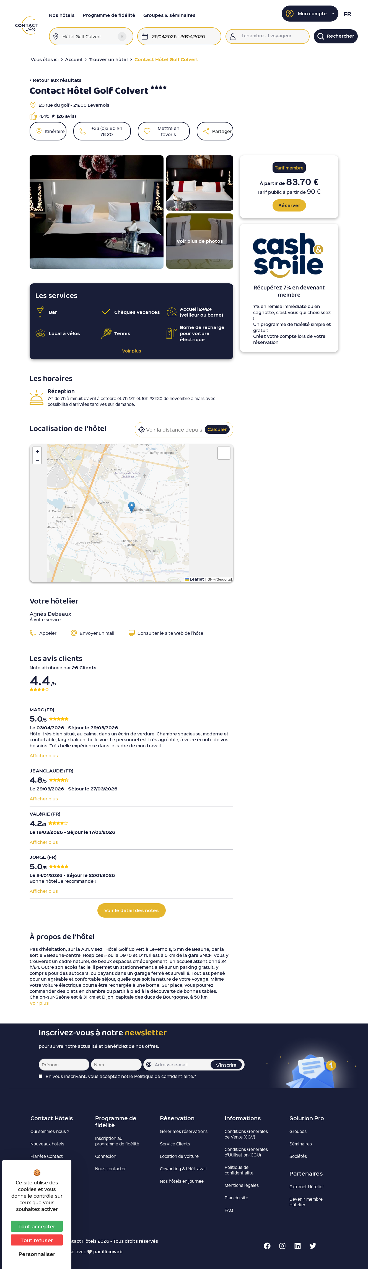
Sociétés (298, 1156)
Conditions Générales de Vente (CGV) (246, 1134)
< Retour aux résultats (56, 80)
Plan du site (236, 1197)
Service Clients (175, 1144)
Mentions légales (242, 1185)
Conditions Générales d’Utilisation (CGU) (246, 1152)
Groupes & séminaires (169, 15)
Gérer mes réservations (184, 1131)
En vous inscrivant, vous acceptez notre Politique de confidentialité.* (121, 1076)
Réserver (289, 205)
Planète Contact (46, 1156)
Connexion (105, 1156)
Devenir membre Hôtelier (306, 1201)
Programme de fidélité (109, 15)
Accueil (73, 59)
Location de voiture (179, 1156)
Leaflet (194, 579)
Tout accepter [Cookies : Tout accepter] (36, 1226)
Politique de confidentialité (239, 1170)
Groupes (298, 1131)
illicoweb (112, 1251)
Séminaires (300, 1144)
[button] (310, 14)
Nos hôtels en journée (182, 1181)
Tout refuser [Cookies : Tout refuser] (36, 1240)
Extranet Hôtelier (306, 1186)
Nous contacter (110, 1168)
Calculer (217, 429)
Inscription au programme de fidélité (117, 1141)
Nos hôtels (62, 15)
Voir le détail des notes (131, 910)
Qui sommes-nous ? (49, 1131)
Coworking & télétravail (183, 1168)
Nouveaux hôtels (47, 1144)
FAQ (229, 1210)
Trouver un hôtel (108, 59)
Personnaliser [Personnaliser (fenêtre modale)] (37, 1253)
